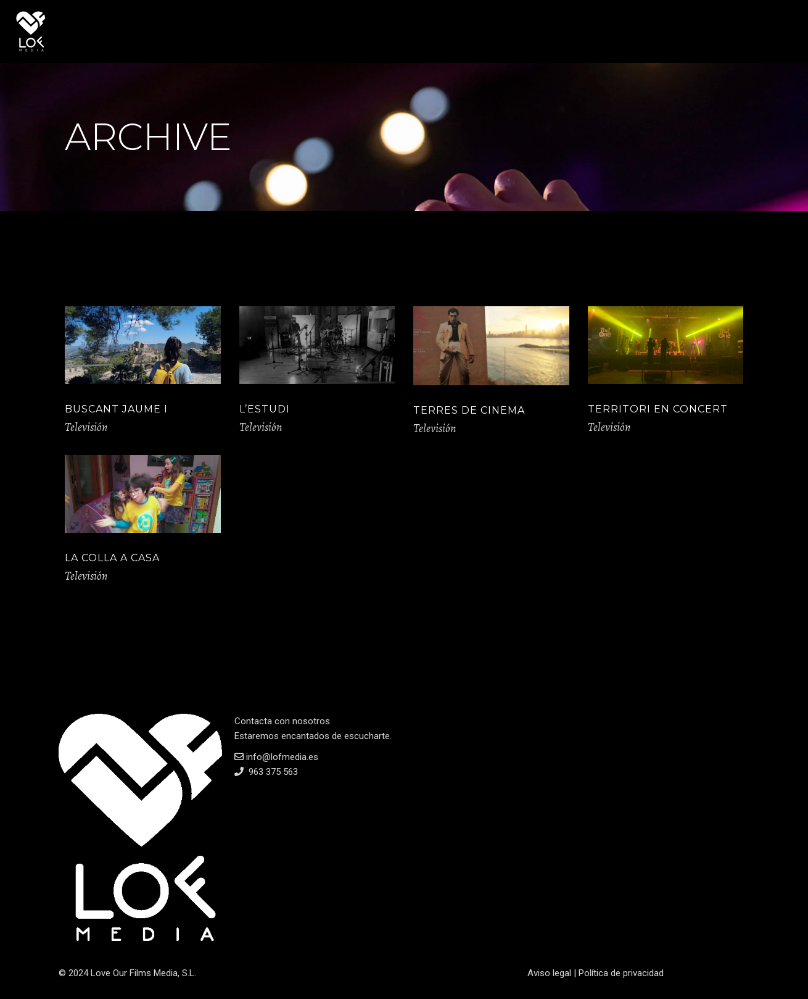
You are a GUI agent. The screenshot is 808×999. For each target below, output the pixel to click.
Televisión (86, 427)
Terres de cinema (469, 410)
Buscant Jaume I (116, 409)
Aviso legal (549, 973)
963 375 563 (272, 771)
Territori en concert (658, 409)
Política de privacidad (621, 973)
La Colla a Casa (112, 558)
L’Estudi (264, 409)
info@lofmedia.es (276, 757)
